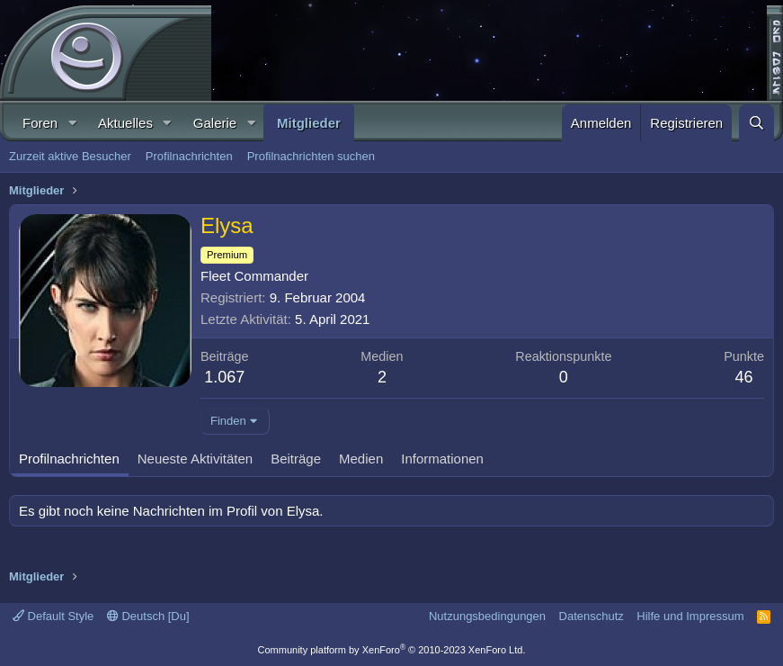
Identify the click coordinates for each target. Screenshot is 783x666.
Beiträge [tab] (296, 458)
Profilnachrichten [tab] (69, 458)
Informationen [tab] (442, 458)
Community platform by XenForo (392, 649)
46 (744, 377)
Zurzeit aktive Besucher (70, 156)
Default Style (53, 616)
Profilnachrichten (189, 156)
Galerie (214, 122)
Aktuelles (125, 122)
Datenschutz (591, 616)
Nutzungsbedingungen (487, 616)
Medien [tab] (361, 458)
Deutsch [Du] (148, 616)
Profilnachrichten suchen (311, 156)
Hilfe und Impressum (689, 616)
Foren (40, 122)
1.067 (224, 377)
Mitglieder (309, 122)
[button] (72, 122)
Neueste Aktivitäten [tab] (195, 458)
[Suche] (756, 122)
